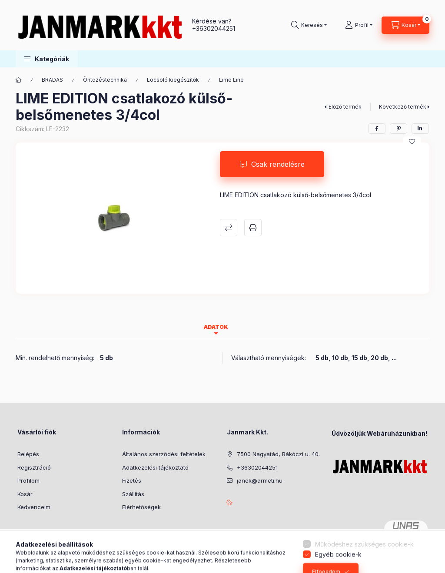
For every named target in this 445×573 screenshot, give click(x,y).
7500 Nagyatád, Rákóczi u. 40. (278, 453)
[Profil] (359, 25)
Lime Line (231, 79)
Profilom (28, 480)
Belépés (28, 453)
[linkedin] (420, 128)
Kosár (25, 493)
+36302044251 (213, 28)
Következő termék (402, 106)
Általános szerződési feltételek (164, 453)
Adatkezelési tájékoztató (155, 467)
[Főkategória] (19, 80)
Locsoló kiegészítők (173, 79)
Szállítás (133, 493)
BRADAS (52, 79)
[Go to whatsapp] (424, 548)
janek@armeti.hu (259, 480)
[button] (47, 58)
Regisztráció (34, 467)
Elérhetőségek (141, 506)
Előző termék (345, 106)
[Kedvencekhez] (412, 141)
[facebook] (376, 128)
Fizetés (131, 480)
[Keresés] (309, 25)
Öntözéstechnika (105, 79)
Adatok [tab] (216, 327)
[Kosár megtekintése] (405, 25)
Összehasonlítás (228, 227)
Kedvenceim (33, 506)
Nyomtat (253, 227)
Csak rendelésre (278, 164)
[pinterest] (398, 128)
